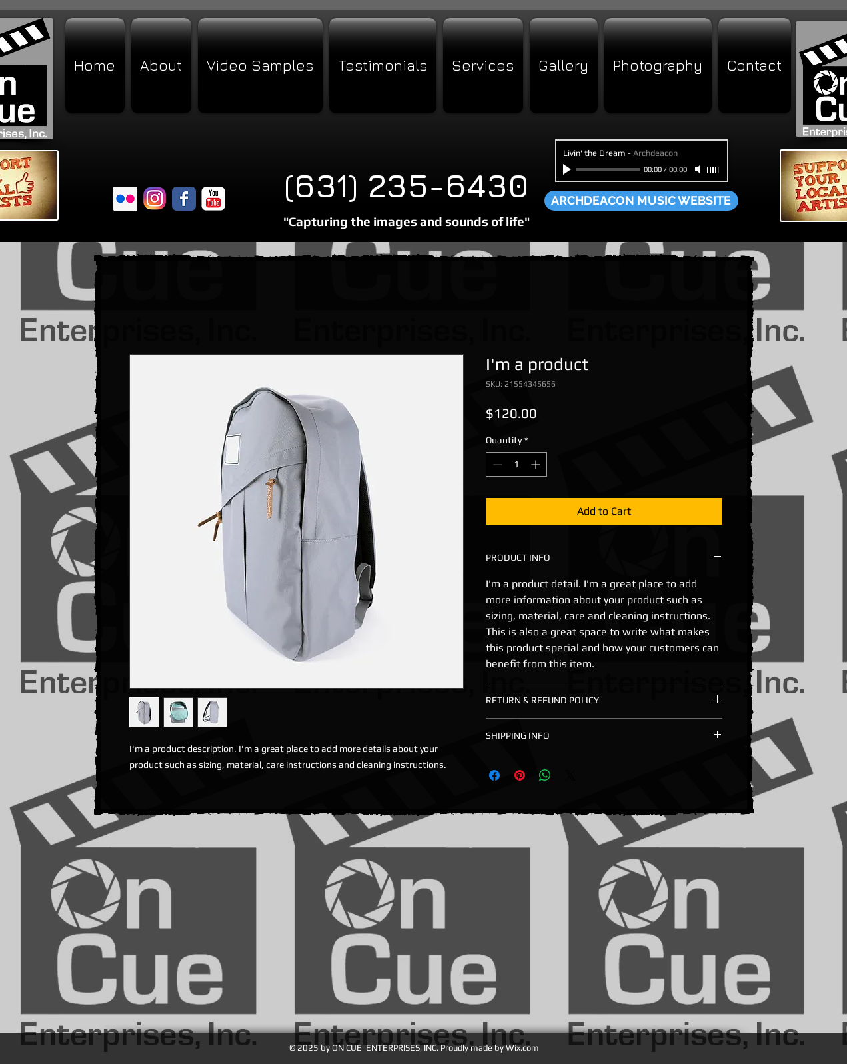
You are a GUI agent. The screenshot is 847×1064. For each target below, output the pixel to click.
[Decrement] (496, 464)
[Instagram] (155, 199)
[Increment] (536, 464)
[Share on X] (570, 775)
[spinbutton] (516, 464)
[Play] (568, 169)
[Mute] (699, 169)
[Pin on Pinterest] (520, 775)
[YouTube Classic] (213, 199)
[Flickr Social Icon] (125, 199)
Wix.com (522, 1048)
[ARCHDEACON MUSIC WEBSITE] (641, 201)
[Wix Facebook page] (184, 199)
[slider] (713, 170)
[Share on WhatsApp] (545, 775)
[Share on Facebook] (494, 775)
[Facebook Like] (139, 173)
